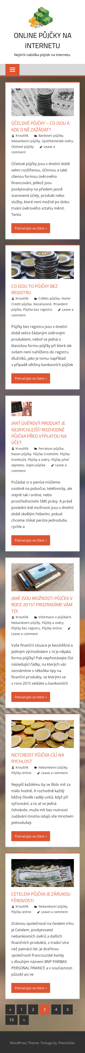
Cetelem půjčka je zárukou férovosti (40, 896)
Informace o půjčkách (55, 616)
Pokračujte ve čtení (29, 228)
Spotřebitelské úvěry (57, 141)
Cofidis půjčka (49, 298)
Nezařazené (42, 303)
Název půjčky (21, 453)
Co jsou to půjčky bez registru (34, 289)
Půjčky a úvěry (38, 459)
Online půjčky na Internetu (42, 40)
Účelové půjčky (22, 146)
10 (11, 1018)
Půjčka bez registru (37, 309)
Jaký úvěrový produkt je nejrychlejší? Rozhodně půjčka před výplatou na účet (39, 432)
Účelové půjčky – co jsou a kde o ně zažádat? (40, 126)
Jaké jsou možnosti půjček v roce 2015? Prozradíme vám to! (42, 604)
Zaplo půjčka (35, 464)
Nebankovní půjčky (25, 141)
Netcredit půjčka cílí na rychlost (37, 757)
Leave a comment (24, 633)
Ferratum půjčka (51, 448)
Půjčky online (52, 627)
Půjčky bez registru (25, 627)
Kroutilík (22, 135)
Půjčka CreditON (45, 453)
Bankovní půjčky (51, 135)
